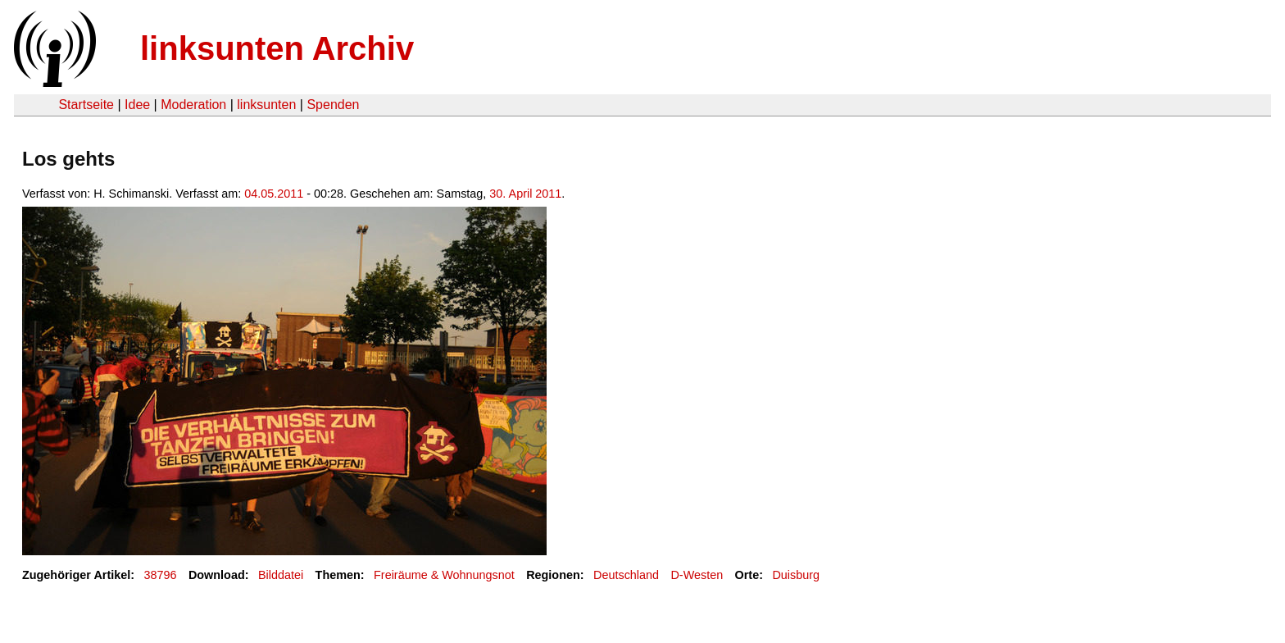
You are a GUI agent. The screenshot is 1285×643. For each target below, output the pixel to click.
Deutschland (626, 574)
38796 (160, 574)
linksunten (266, 105)
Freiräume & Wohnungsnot (444, 574)
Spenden (332, 105)
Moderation (193, 105)
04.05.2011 (273, 193)
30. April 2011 (525, 193)
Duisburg (796, 574)
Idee (137, 105)
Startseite (86, 105)
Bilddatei (280, 574)
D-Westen (696, 574)
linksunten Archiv (277, 48)
